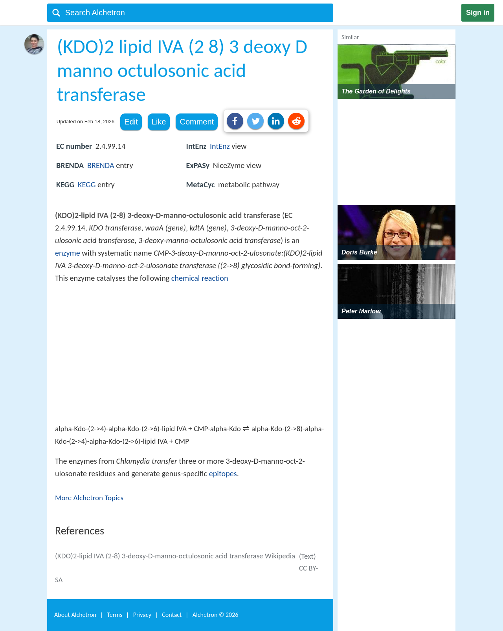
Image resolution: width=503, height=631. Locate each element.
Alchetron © (216, 614)
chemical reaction (199, 278)
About (75, 614)
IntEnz (220, 146)
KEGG (87, 184)
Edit (131, 121)
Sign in (478, 12)
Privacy (142, 614)
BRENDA (100, 165)
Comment (197, 121)
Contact (172, 614)
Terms (114, 614)
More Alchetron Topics (89, 497)
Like (159, 121)
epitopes (223, 473)
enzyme (67, 253)
